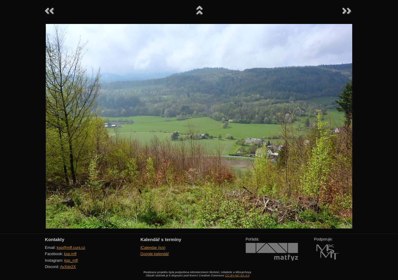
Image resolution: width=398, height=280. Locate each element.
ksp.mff (70, 254)
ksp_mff (71, 260)
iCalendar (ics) (152, 247)
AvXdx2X (68, 266)
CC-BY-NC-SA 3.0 (237, 275)
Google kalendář (154, 254)
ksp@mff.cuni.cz (71, 247)
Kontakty (54, 239)
